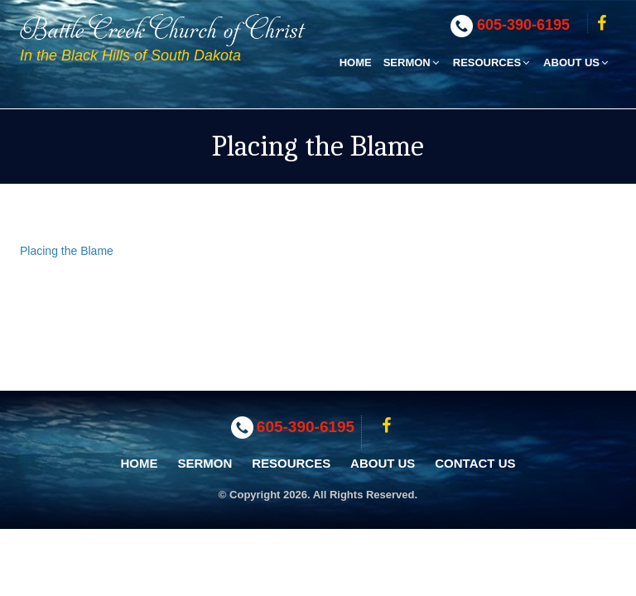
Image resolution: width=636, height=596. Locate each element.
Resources (492, 62)
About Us (576, 62)
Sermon (412, 62)
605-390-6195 (523, 25)
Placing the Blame (66, 250)
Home (356, 62)
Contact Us (475, 463)
